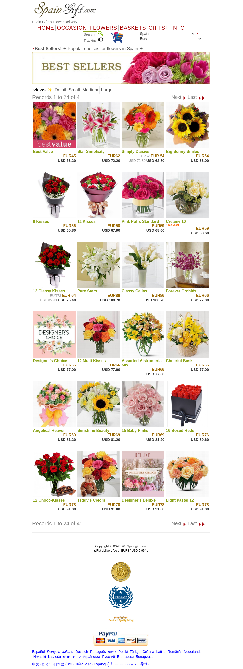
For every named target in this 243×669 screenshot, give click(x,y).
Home (45, 28)
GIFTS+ (159, 28)
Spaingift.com (137, 546)
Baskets (133, 28)
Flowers (103, 28)
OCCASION (72, 28)
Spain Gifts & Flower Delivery (54, 22)
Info (178, 28)
